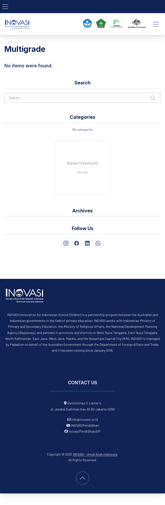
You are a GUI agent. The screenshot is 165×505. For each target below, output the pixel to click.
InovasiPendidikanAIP (82, 431)
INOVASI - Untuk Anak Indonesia (95, 454)
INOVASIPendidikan (82, 425)
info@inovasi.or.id (84, 419)
